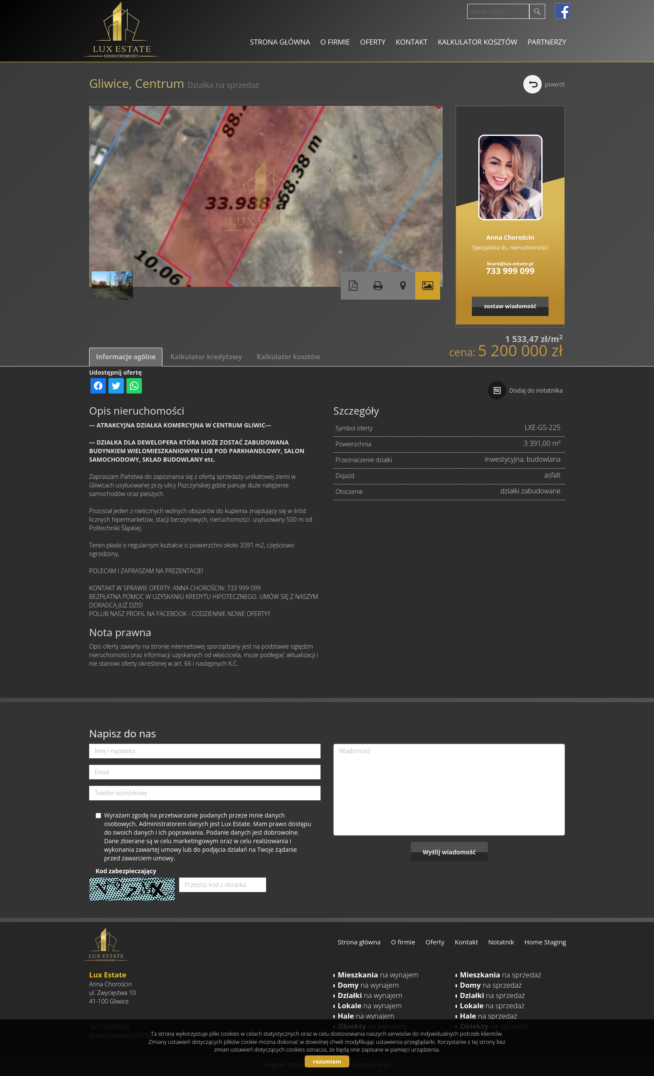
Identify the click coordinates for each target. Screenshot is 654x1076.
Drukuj (378, 286)
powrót (555, 84)
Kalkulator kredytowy (206, 356)
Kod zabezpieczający (126, 871)
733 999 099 (510, 271)
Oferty (372, 42)
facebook (562, 11)
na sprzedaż (500, 975)
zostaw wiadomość (510, 306)
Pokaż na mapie (402, 286)
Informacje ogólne (126, 356)
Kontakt (411, 42)
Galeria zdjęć (427, 286)
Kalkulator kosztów (477, 42)
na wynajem (378, 975)
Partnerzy (547, 42)
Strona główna (280, 42)
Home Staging (545, 942)
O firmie (335, 42)
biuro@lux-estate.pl (510, 263)
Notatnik (501, 942)
